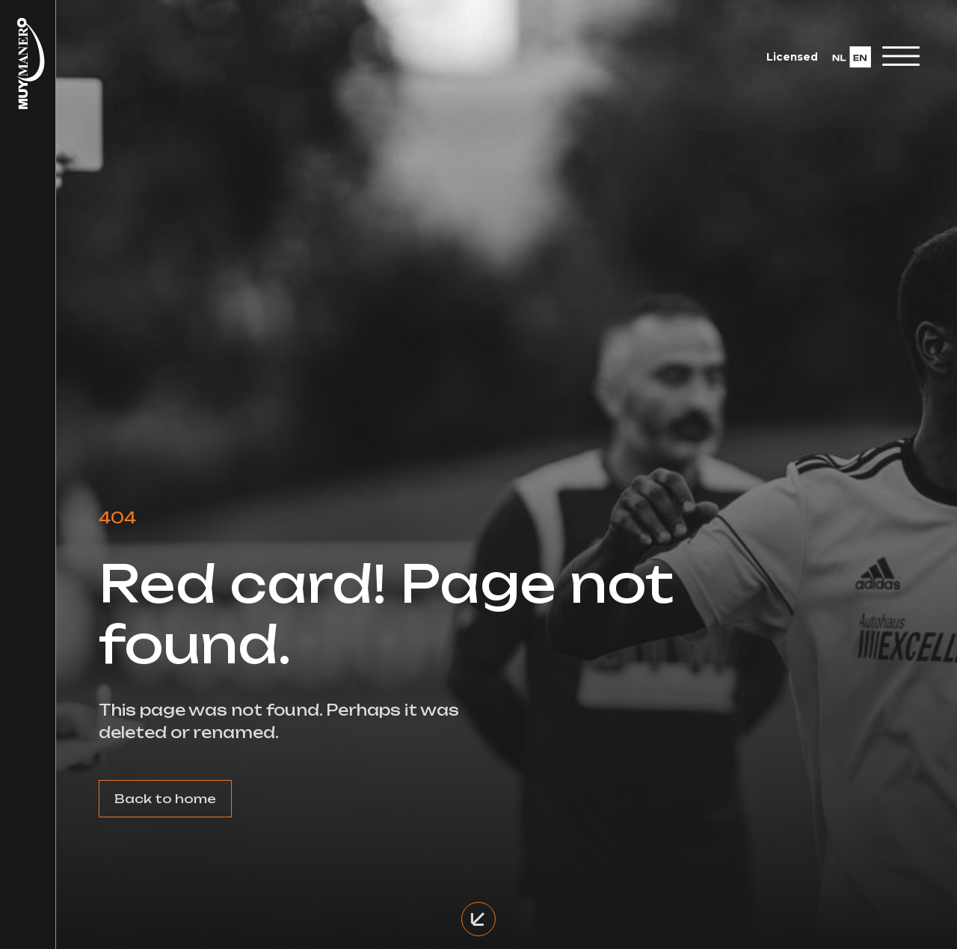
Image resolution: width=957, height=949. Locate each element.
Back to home (165, 798)
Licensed (792, 57)
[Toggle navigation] (901, 56)
